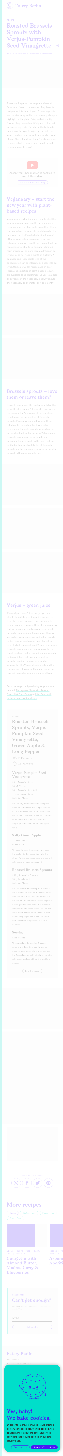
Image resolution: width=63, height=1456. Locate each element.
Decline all (20, 1447)
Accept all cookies (44, 1447)
